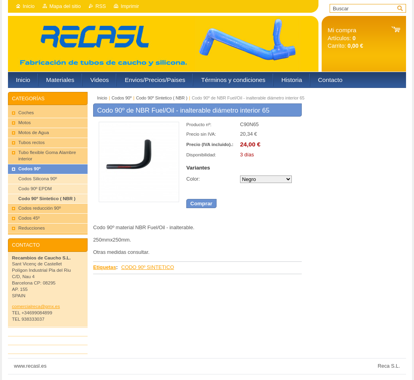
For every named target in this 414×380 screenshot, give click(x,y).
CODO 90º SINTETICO (147, 267)
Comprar (201, 204)
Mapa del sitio (65, 6)
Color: (193, 179)
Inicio (29, 6)
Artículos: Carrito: (345, 38)
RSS (101, 6)
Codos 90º (121, 97)
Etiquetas (104, 267)
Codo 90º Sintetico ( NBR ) (161, 97)
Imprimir (130, 6)
